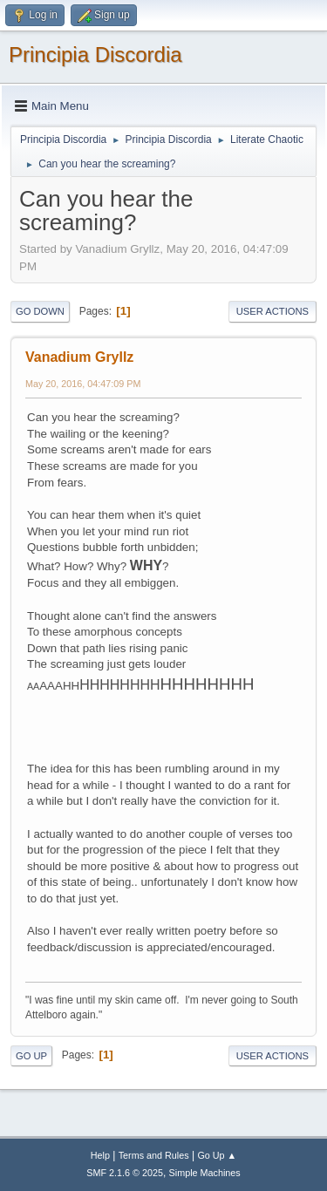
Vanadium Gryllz (79, 357)
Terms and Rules (154, 1155)
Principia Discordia (95, 54)
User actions (272, 311)
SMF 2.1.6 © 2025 (124, 1172)
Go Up (31, 1056)
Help (100, 1155)
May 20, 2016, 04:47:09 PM (82, 383)
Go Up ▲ (216, 1155)
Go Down (40, 311)
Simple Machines (205, 1172)
